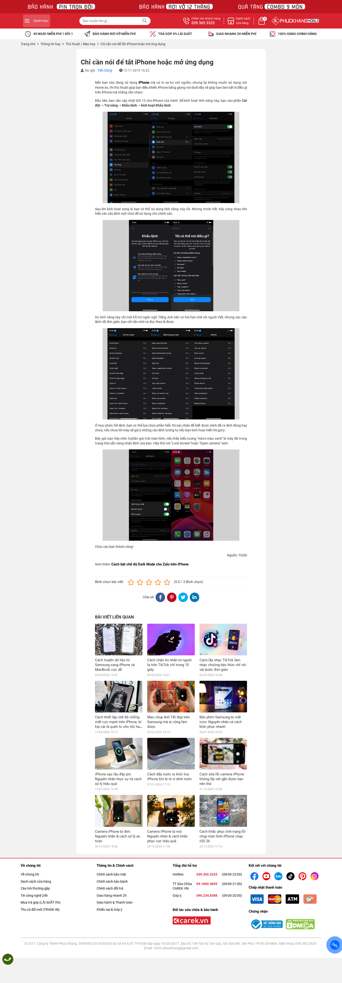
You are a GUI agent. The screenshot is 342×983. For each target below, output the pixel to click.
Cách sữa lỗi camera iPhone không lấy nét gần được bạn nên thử (222, 779)
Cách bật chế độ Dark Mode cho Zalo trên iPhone (150, 564)
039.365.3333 (206, 874)
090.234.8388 (206, 895)
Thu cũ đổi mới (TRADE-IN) (40, 909)
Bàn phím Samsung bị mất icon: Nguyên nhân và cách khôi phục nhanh (221, 722)
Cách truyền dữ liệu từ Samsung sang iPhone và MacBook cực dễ (115, 665)
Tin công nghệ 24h (34, 895)
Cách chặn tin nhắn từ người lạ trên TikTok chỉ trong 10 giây (169, 665)
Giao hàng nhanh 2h (112, 895)
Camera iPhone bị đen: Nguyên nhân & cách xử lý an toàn (117, 836)
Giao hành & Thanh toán (115, 902)
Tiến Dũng (104, 70)
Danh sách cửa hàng (36, 881)
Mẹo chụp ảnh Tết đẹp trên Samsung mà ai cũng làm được (168, 722)
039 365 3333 (255, 23)
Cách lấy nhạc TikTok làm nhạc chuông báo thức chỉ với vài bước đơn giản (223, 665)
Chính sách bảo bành (112, 881)
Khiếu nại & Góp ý (109, 909)
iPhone (143, 82)
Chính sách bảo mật (111, 874)
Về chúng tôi (30, 874)
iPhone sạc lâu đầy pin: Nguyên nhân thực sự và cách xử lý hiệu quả (118, 779)
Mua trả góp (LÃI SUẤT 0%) (41, 902)
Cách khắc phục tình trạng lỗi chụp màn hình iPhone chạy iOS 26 (223, 836)
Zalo (334, 945)
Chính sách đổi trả (110, 888)
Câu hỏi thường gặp (35, 888)
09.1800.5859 (206, 884)
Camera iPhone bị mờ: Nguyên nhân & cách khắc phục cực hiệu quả (167, 836)
